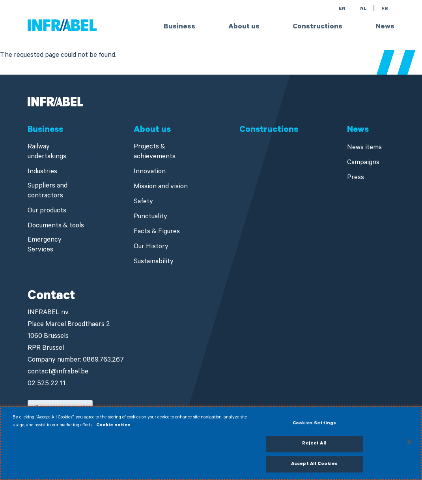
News (384, 27)
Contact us (51, 408)
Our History (151, 247)
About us (244, 27)
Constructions (317, 27)
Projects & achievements (155, 152)
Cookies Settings (314, 426)
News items (364, 148)
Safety (143, 202)
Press (355, 178)
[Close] (409, 445)
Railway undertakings (47, 152)
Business (179, 27)
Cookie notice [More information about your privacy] (113, 428)
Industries (42, 172)
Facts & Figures (157, 232)
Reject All (314, 447)
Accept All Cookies (314, 467)
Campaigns (363, 163)
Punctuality (150, 217)
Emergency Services (45, 245)
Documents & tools (56, 226)
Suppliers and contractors (47, 191)
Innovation (150, 172)
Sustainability (154, 262)
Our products (47, 211)
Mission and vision (161, 187)
